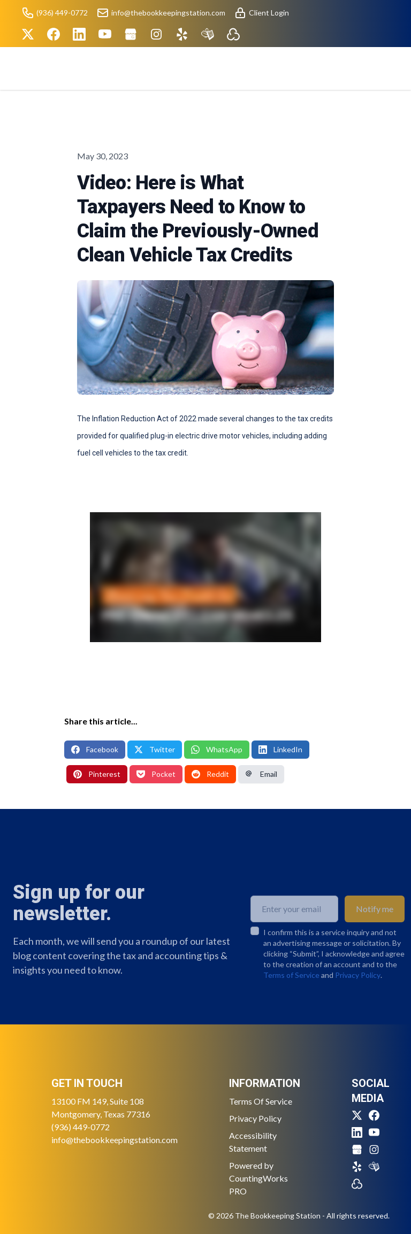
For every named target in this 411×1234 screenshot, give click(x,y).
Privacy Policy (357, 991)
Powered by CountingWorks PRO (258, 1178)
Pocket (156, 773)
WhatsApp (216, 749)
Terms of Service (291, 991)
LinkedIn (280, 749)
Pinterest (96, 773)
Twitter (154, 749)
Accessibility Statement (253, 1141)
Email (261, 773)
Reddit (210, 773)
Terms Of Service (260, 1101)
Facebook (94, 749)
